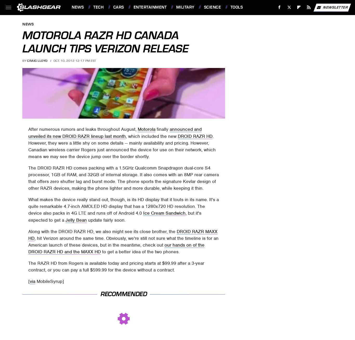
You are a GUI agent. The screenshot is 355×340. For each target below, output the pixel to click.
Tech (98, 7)
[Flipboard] (299, 7)
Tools (237, 7)
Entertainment (150, 7)
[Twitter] (289, 7)
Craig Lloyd (37, 61)
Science (212, 7)
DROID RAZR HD (195, 136)
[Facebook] (279, 7)
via (32, 281)
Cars (118, 7)
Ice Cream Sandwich (164, 213)
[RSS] (309, 7)
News (78, 7)
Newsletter (332, 7)
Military (185, 7)
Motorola (146, 129)
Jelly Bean (76, 220)
